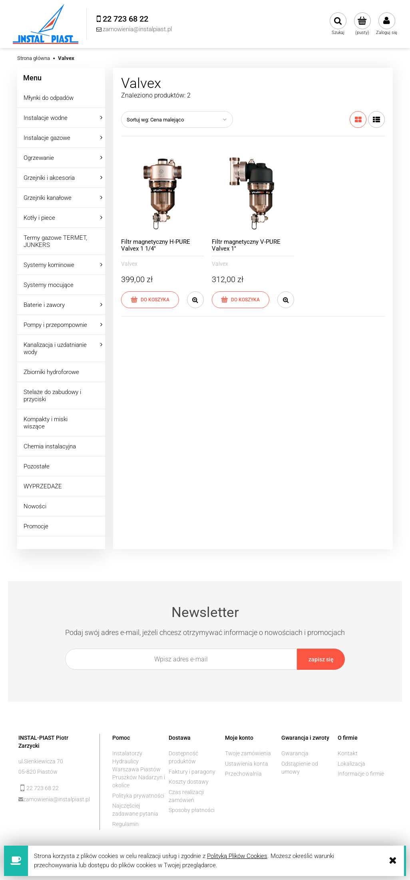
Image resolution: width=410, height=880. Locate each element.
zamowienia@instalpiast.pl (55, 799)
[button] (195, 299)
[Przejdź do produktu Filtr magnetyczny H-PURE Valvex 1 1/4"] (162, 193)
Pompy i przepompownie (55, 325)
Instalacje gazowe (47, 137)
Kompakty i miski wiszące (46, 423)
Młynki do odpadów (49, 98)
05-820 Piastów (38, 772)
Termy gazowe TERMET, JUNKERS (55, 241)
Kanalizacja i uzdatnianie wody (55, 348)
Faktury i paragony (192, 772)
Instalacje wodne (46, 117)
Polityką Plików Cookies (237, 856)
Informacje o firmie (361, 773)
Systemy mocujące (49, 285)
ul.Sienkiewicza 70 (40, 761)
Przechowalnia (243, 773)
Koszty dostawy (189, 781)
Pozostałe (37, 466)
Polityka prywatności (138, 795)
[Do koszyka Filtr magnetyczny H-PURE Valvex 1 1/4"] (150, 299)
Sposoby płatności (192, 810)
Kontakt (348, 753)
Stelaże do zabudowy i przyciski (52, 395)
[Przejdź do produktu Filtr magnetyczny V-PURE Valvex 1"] (253, 193)
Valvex (129, 264)
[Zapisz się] (321, 659)
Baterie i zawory (44, 305)
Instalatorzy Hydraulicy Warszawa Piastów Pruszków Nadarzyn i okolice (138, 769)
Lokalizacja (351, 764)
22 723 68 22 (42, 788)
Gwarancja (294, 753)
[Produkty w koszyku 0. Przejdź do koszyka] (362, 24)
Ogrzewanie (39, 157)
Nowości (35, 506)
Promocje (36, 526)
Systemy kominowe (49, 265)
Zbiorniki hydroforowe (51, 372)
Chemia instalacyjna (50, 446)
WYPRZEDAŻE (43, 486)
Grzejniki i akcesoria (49, 177)
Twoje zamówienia (248, 753)
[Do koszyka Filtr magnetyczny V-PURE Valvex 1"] (241, 299)
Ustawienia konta (246, 764)
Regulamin (125, 824)
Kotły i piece (39, 217)
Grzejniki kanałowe (48, 197)
